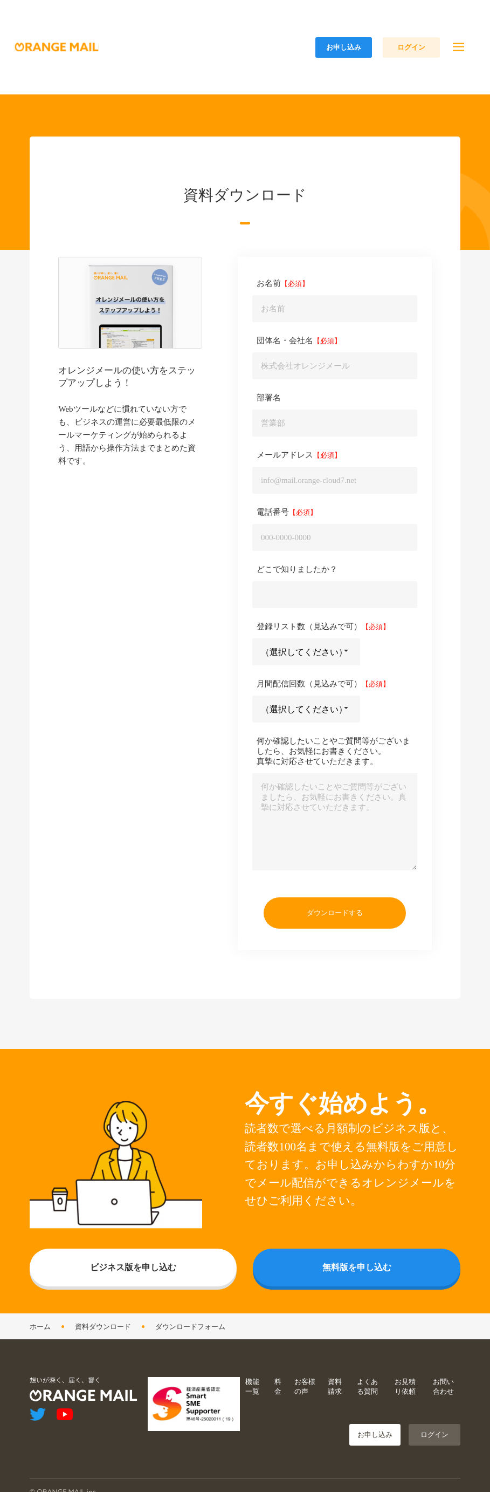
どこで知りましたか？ (297, 606)
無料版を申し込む (356, 1304)
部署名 (269, 434)
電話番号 (273, 548)
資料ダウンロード (103, 1363)
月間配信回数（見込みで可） (309, 720)
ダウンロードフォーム (190, 1363)
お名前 (269, 320)
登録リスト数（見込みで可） (309, 663)
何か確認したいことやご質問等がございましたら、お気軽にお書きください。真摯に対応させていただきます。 (333, 787)
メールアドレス (285, 491)
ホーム (40, 1363)
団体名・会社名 (285, 377)
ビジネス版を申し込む (133, 1304)
